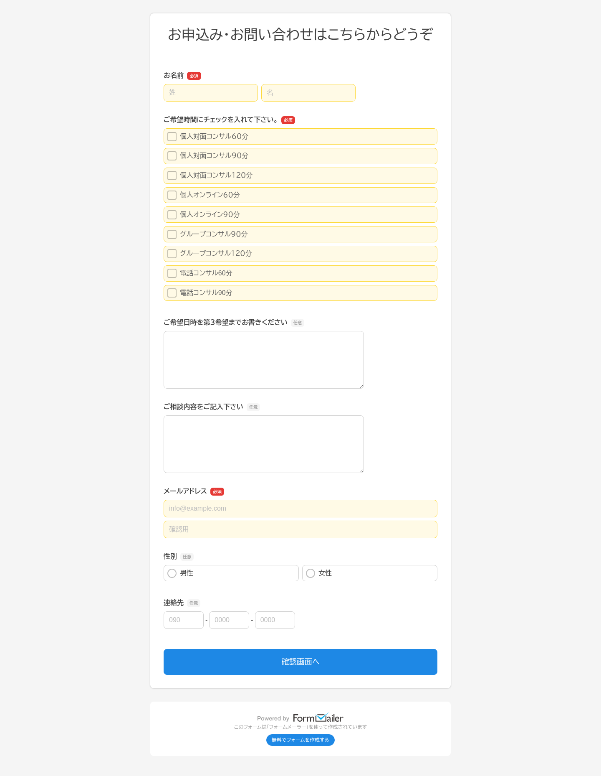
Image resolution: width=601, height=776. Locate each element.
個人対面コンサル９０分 (207, 155)
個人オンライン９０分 (203, 214)
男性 (180, 573)
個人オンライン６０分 (203, 195)
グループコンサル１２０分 (209, 253)
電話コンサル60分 (199, 273)
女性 (319, 573)
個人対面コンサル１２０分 (210, 175)
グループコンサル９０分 (207, 234)
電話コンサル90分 (199, 293)
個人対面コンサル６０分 (207, 136)
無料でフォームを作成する (300, 740)
